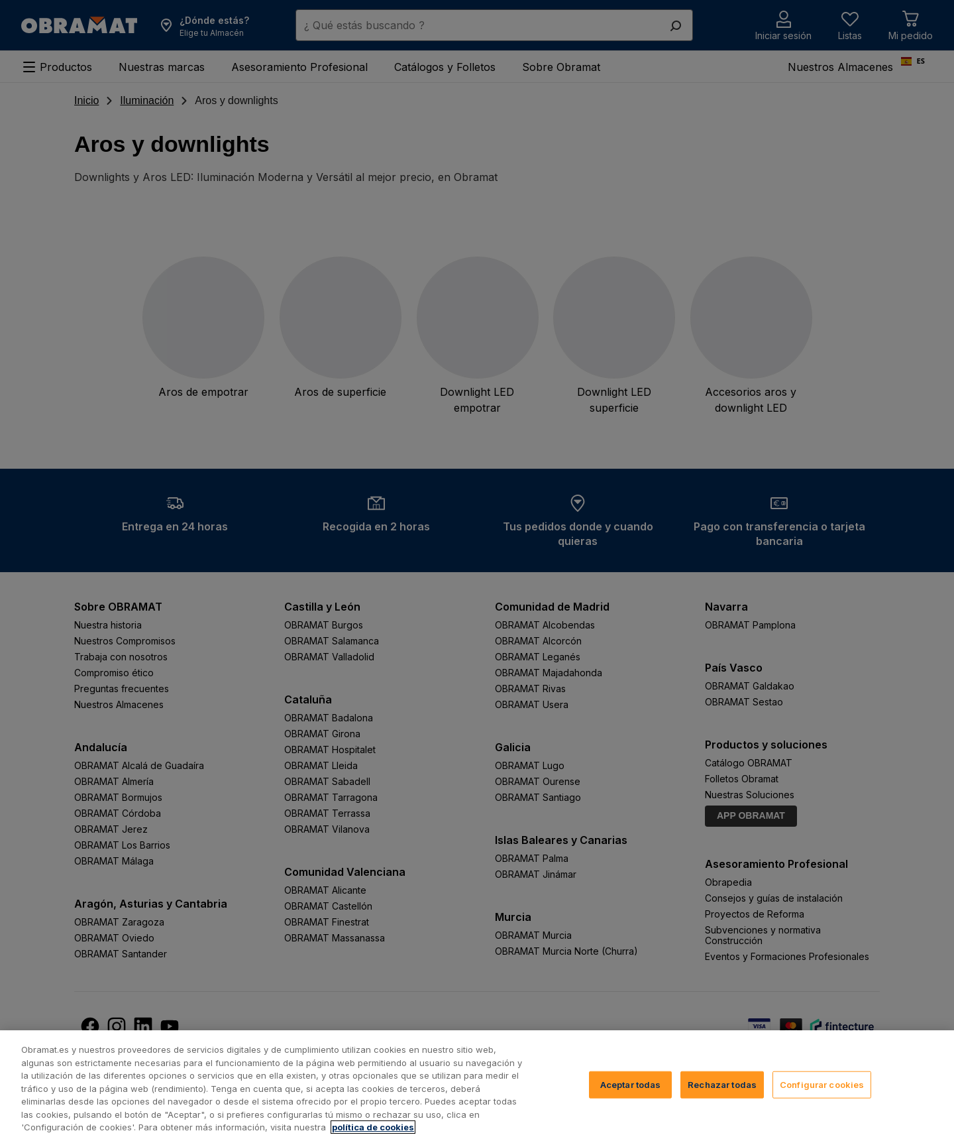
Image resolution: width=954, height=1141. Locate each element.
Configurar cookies (822, 1084)
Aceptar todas (630, 1084)
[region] (477, 1085)
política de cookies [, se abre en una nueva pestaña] (373, 1127)
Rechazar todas (722, 1084)
